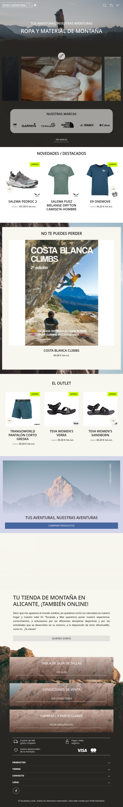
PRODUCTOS (61, 763)
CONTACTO (61, 776)
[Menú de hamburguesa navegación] (118, 5)
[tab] (61, 762)
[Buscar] (105, 5)
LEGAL (61, 782)
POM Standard (97, 800)
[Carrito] (111, 5)
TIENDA (61, 769)
